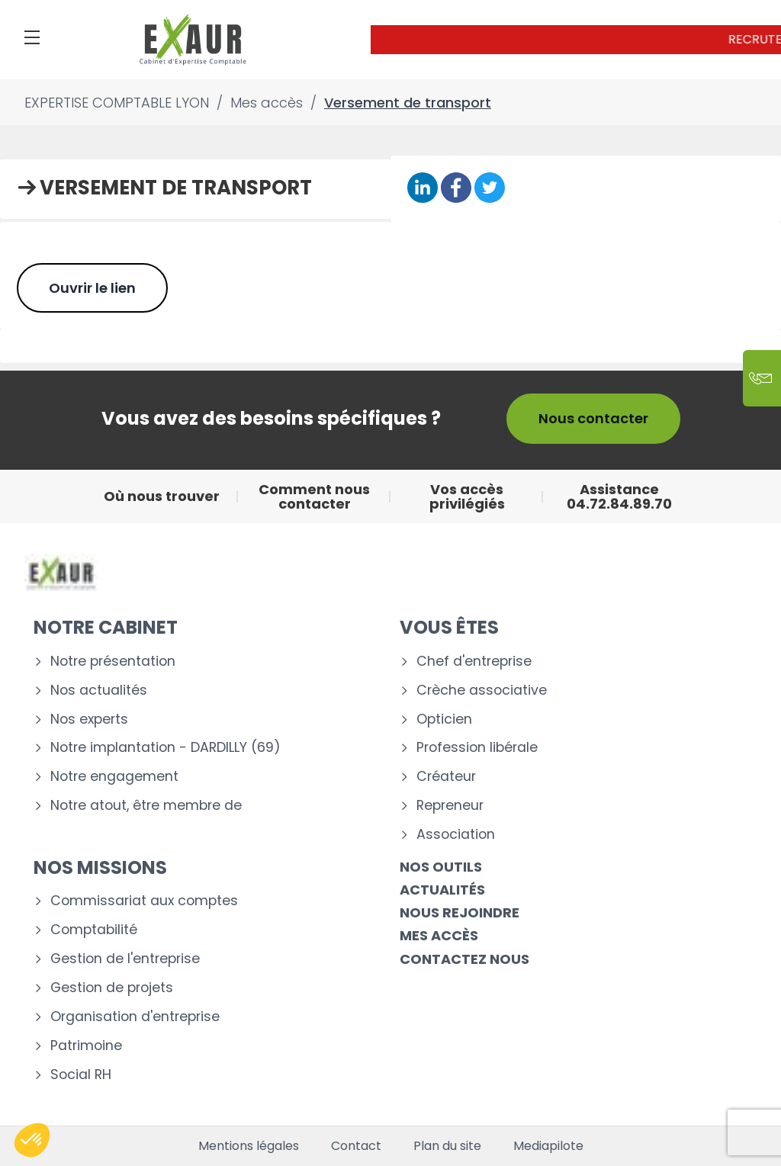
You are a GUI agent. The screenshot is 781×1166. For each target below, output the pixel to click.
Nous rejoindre (459, 912)
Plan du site (447, 1146)
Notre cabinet (106, 627)
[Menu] (32, 37)
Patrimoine (86, 1046)
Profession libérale (477, 747)
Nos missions (100, 867)
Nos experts (89, 719)
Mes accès (439, 935)
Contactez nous (464, 958)
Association (455, 834)
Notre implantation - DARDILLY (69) (165, 747)
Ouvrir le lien (92, 287)
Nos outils (441, 866)
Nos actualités (98, 690)
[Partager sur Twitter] (489, 188)
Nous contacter (593, 418)
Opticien (444, 719)
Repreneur (450, 805)
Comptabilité (93, 930)
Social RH (80, 1075)
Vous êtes (449, 627)
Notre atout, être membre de (146, 805)
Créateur (446, 776)
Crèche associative (481, 690)
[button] (32, 1140)
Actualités (442, 889)
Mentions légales (248, 1146)
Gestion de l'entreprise (125, 959)
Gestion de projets (111, 988)
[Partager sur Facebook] (456, 188)
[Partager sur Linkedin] (422, 188)
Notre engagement (114, 776)
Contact (356, 1146)
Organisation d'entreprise (135, 1017)
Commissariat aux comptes (144, 901)
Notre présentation (112, 661)
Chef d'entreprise (474, 661)
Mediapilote (548, 1146)
